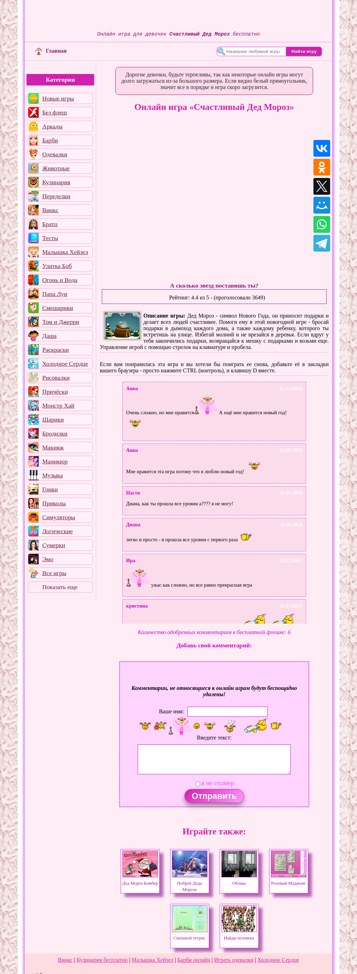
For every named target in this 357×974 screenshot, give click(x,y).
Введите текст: (214, 738)
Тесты (50, 238)
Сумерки (53, 545)
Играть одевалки (233, 960)
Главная (51, 51)
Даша (49, 335)
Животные (56, 168)
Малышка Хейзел (65, 251)
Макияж (53, 447)
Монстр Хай (58, 405)
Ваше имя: (171, 711)
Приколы (54, 503)
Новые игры (58, 98)
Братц (49, 224)
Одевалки (54, 154)
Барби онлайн (193, 960)
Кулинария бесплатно (102, 960)
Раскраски (55, 349)
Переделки (56, 196)
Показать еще (59, 586)
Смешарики (57, 307)
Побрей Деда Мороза (189, 883)
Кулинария (56, 182)
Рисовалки (56, 377)
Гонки (50, 489)
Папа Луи (54, 293)
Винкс (50, 210)
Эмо (47, 559)
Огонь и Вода (59, 279)
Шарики (53, 419)
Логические (57, 531)
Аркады (52, 126)
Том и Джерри (60, 321)
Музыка (52, 475)
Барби (50, 140)
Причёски (55, 391)
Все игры (54, 573)
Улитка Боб (57, 265)
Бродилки (54, 433)
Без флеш (54, 112)
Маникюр (55, 461)
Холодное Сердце (65, 363)
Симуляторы (58, 517)
